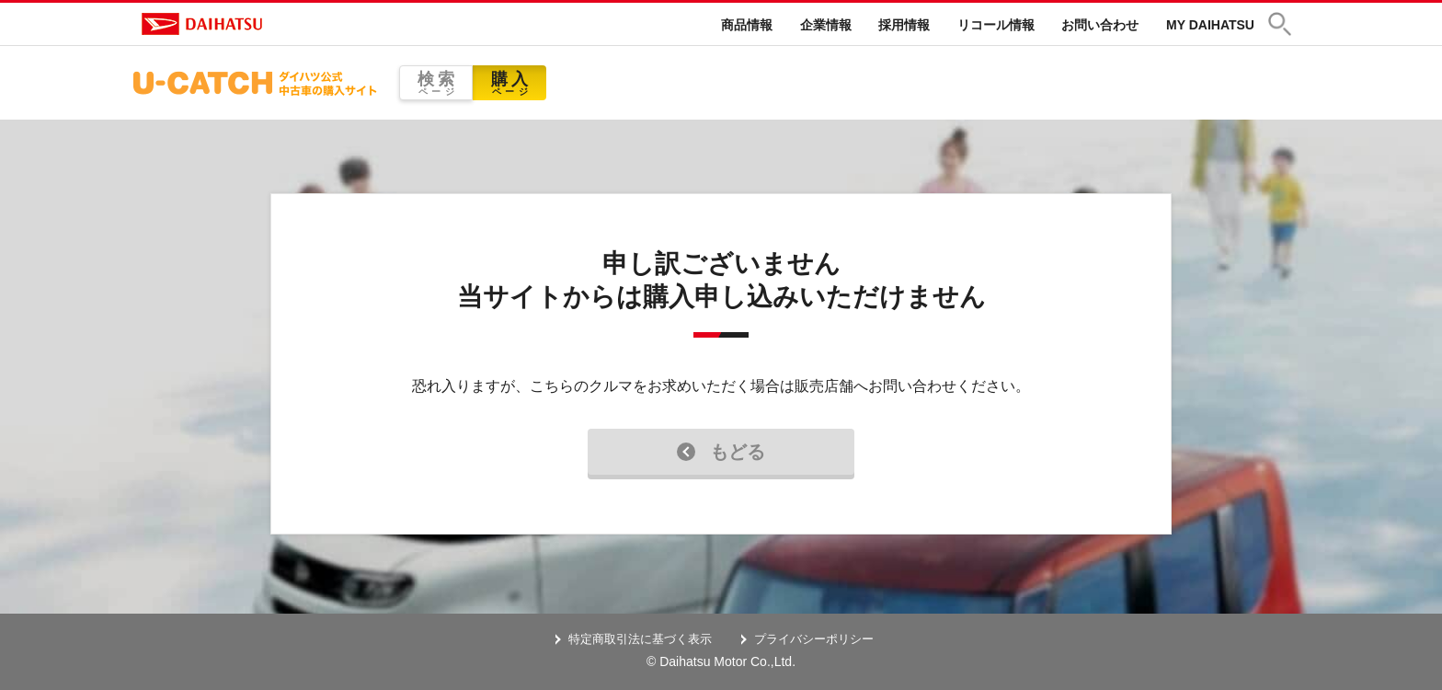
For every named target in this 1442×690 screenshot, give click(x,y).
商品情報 (746, 24)
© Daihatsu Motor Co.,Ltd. (721, 661)
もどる (721, 452)
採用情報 (904, 24)
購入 (509, 83)
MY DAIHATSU (1210, 24)
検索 (436, 83)
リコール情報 (996, 24)
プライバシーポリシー (814, 639)
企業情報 (826, 24)
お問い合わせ (1100, 24)
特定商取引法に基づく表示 (640, 639)
